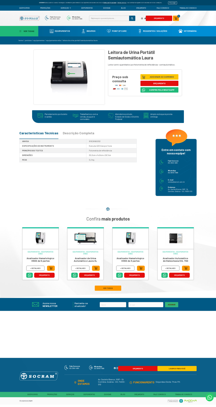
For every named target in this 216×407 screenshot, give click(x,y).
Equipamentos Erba (53, 39)
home (21, 39)
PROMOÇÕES (45, 6)
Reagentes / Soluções (152, 29)
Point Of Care (117, 29)
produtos (28, 39)
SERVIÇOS (66, 6)
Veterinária (188, 29)
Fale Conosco (61, 16)
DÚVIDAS (106, 6)
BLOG (123, 6)
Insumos (88, 29)
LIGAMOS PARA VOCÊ (168, 364)
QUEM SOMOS (24, 6)
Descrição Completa (78, 132)
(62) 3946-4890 (61, 18)
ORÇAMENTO (141, 6)
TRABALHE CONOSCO (188, 6)
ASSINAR (171, 301)
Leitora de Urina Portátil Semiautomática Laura (80, 39)
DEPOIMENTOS (87, 6)
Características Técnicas (38, 132)
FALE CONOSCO (163, 6)
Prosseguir (172, 2)
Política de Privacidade (110, 2)
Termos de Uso (122, 2)
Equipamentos (60, 29)
